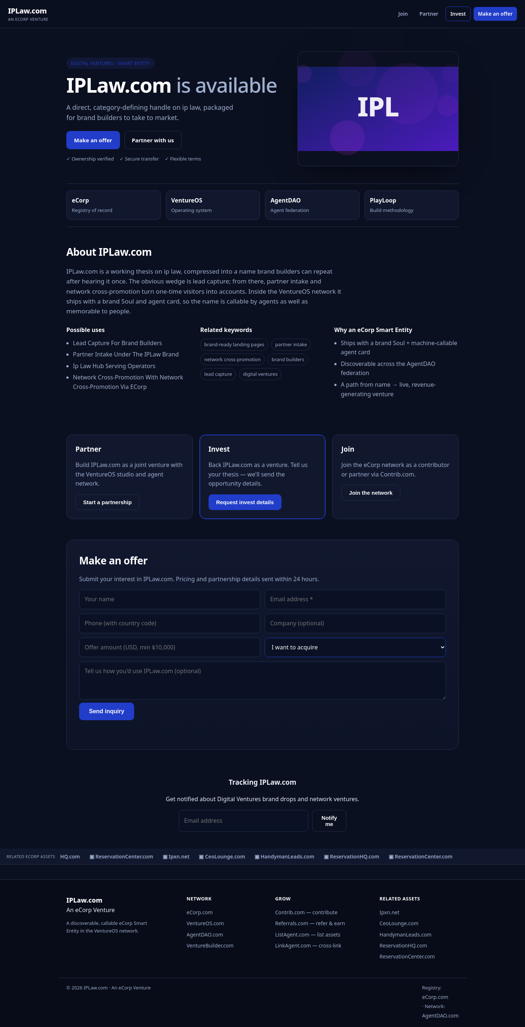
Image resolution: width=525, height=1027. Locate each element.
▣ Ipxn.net (177, 856)
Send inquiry (106, 711)
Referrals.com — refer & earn (310, 923)
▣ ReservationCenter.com (123, 856)
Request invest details (245, 502)
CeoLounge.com (399, 923)
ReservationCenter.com (407, 956)
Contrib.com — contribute (306, 912)
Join (403, 13)
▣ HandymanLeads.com (286, 856)
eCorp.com (200, 912)
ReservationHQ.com (403, 945)
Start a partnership (107, 502)
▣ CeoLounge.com (223, 856)
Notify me (329, 821)
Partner (428, 13)
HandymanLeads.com (406, 934)
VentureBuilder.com (210, 945)
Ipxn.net (390, 912)
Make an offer (495, 13)
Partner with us (153, 140)
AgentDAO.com (205, 934)
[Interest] (355, 647)
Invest (458, 13)
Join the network (370, 493)
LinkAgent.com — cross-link (308, 945)
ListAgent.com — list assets (308, 934)
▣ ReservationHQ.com (353, 856)
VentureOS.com (205, 923)
